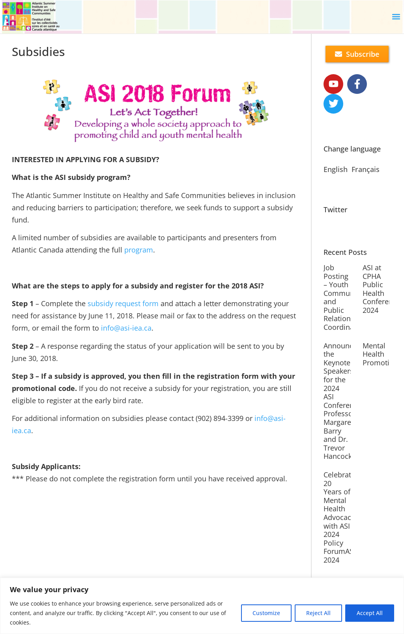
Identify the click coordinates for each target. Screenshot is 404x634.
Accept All (370, 613)
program (138, 249)
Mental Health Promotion (380, 354)
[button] (396, 16)
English (336, 169)
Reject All (318, 613)
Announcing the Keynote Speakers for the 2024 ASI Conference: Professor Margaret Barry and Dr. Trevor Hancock (343, 401)
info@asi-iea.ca (126, 328)
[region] (202, 606)
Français (366, 169)
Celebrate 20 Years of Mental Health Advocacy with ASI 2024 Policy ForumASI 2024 (339, 517)
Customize (266, 613)
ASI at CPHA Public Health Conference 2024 (381, 289)
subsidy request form (123, 303)
